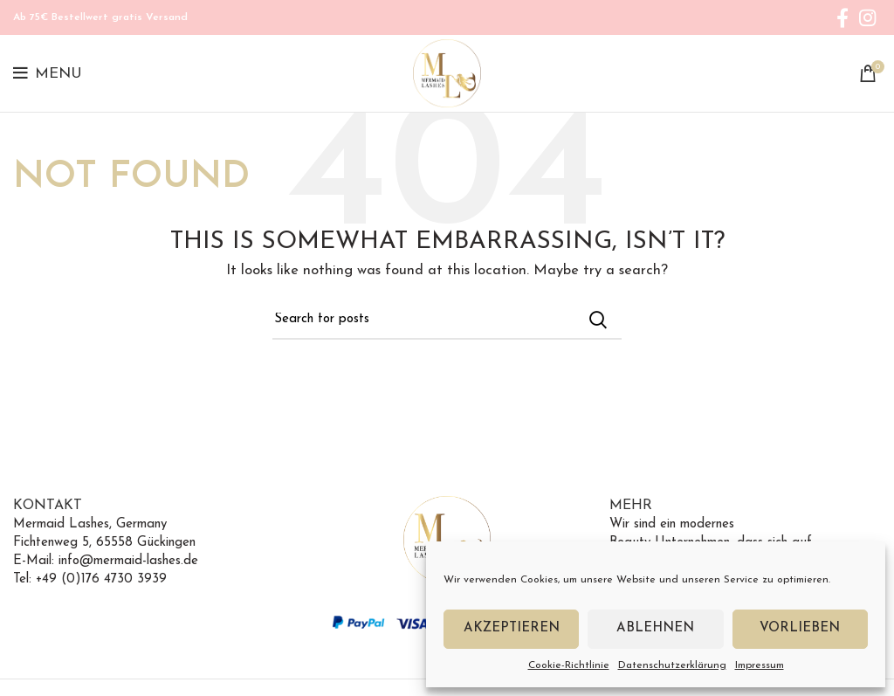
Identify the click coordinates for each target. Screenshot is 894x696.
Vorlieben (800, 628)
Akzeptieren (512, 628)
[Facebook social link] (842, 17)
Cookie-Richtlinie (568, 665)
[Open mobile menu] (47, 73)
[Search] (447, 320)
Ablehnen (655, 628)
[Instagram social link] (867, 17)
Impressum (759, 665)
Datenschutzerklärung (672, 665)
